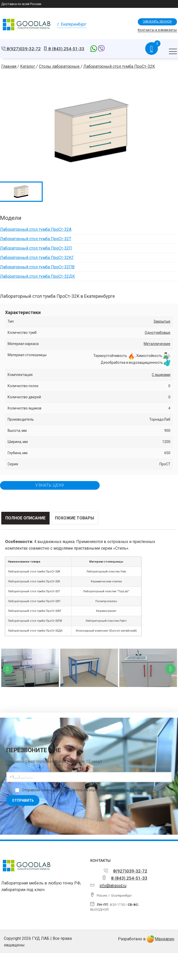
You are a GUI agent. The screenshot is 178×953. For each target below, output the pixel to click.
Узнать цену (49, 485)
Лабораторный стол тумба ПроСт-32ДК (37, 276)
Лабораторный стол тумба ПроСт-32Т (35, 238)
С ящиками (161, 375)
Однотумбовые (157, 333)
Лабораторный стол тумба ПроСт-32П (36, 248)
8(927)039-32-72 (23, 48)
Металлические (157, 344)
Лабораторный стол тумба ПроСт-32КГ (37, 257)
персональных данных (126, 790)
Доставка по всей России (21, 4)
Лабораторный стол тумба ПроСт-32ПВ (37, 267)
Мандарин (160, 938)
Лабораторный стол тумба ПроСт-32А (35, 229)
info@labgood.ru (113, 885)
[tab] (25, 518)
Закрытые (162, 321)
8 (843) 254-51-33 (65, 48)
